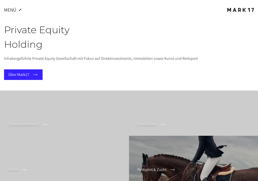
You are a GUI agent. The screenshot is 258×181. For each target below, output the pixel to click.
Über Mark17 (23, 75)
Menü (13, 10)
